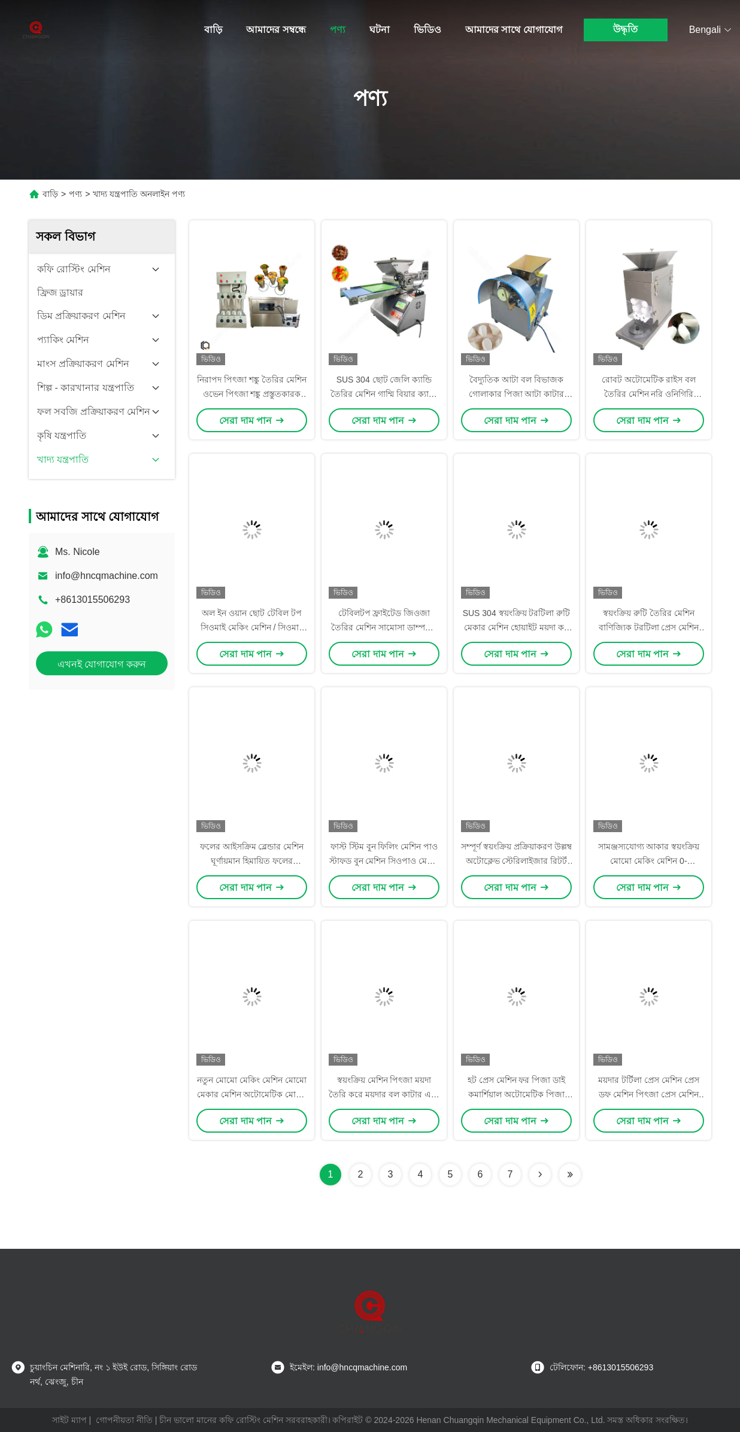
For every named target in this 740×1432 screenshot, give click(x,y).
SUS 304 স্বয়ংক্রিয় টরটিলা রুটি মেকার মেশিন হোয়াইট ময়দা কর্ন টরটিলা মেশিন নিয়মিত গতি (517, 627)
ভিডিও (427, 30)
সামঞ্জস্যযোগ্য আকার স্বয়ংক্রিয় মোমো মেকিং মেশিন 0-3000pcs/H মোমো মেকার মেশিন (648, 861)
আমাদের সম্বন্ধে (275, 30)
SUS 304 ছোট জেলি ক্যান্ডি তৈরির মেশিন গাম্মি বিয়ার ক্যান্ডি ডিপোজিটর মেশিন (384, 394)
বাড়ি (213, 30)
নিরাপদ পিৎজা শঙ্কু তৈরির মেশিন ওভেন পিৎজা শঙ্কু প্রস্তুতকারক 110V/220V (252, 394)
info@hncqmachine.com (106, 576)
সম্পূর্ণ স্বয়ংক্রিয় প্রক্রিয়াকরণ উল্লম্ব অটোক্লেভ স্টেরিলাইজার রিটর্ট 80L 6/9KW (516, 861)
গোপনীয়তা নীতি (124, 1420)
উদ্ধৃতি (625, 29)
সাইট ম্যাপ (69, 1420)
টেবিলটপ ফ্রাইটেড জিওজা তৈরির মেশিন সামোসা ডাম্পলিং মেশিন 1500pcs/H (384, 627)
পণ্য (337, 30)
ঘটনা (379, 30)
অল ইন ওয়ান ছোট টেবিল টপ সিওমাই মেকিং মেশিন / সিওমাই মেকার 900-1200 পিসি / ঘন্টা (252, 627)
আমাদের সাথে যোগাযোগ (513, 30)
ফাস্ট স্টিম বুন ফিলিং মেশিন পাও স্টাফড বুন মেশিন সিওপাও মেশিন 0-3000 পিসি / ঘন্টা (384, 861)
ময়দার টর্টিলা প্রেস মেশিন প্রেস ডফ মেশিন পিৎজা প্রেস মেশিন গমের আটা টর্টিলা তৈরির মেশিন (649, 1094)
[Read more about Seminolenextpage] (540, 1174)
